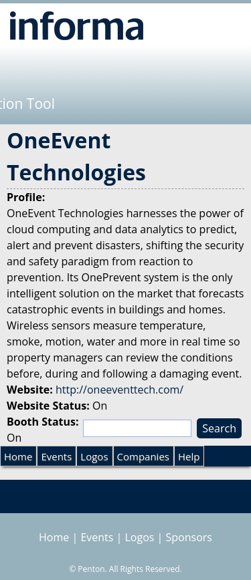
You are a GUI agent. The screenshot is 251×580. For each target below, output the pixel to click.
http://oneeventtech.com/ (119, 389)
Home (18, 456)
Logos (94, 456)
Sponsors (189, 537)
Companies (143, 456)
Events (56, 456)
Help (188, 456)
